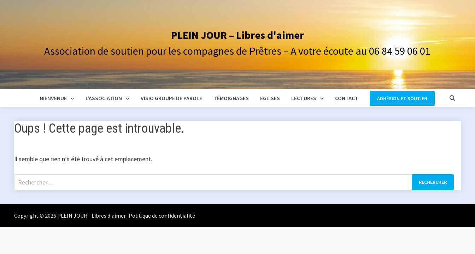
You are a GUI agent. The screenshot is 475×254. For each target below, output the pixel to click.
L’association (104, 98)
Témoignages (231, 98)
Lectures (303, 98)
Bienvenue (53, 98)
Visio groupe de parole (171, 98)
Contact (346, 98)
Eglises (270, 98)
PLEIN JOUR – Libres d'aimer (237, 35)
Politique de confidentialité (161, 215)
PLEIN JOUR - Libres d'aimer (91, 215)
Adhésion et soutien (402, 98)
